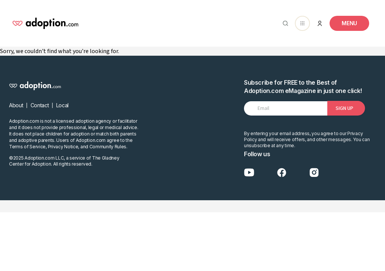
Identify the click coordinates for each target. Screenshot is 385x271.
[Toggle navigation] (349, 23)
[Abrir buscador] (284, 23)
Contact (40, 105)
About (16, 105)
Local (62, 105)
